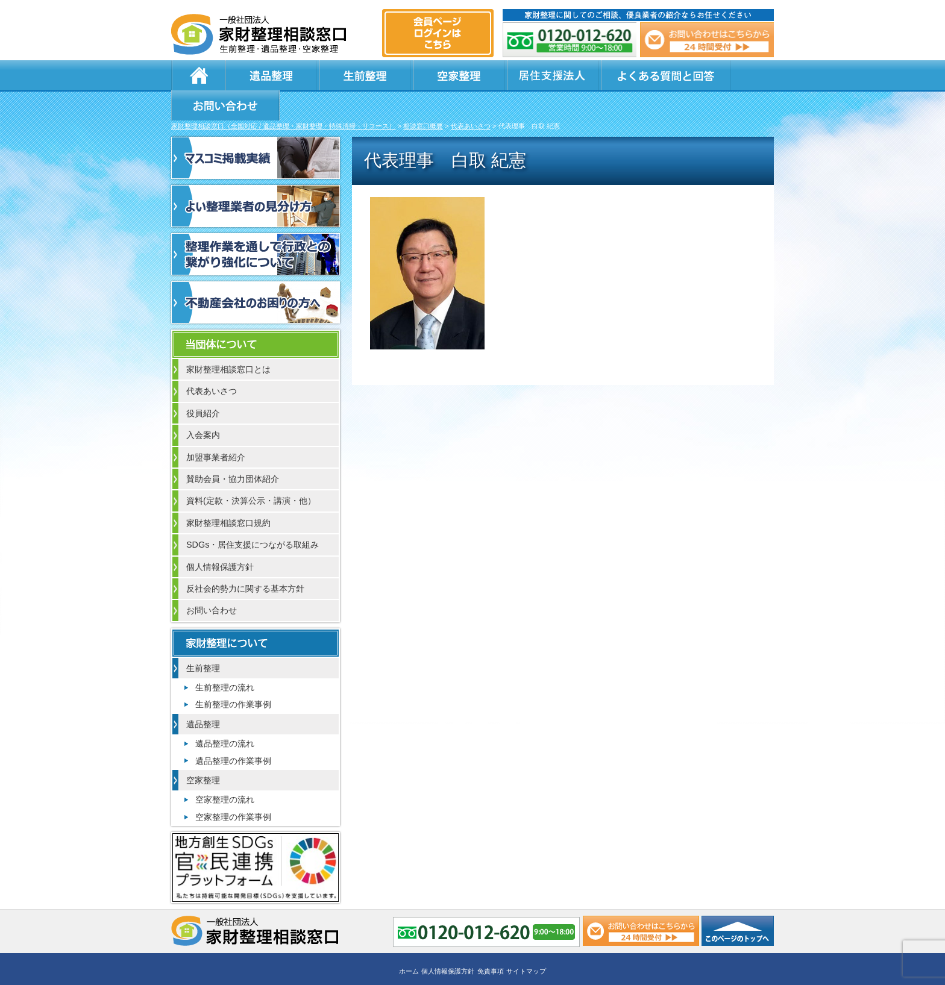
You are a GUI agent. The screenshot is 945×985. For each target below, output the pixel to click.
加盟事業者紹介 (215, 428)
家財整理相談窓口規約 (228, 494)
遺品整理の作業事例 (233, 732)
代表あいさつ (211, 362)
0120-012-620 (570, 39)
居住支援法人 (478, 75)
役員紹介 (203, 384)
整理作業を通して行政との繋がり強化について (255, 225)
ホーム (198, 75)
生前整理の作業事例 (233, 675)
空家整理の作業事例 (233, 788)
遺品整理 (261, 75)
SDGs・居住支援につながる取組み (252, 516)
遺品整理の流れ (224, 714)
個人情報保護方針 (220, 538)
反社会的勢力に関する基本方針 (245, 559)
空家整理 (406, 75)
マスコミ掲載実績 (255, 129)
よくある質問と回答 (588, 75)
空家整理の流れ (224, 770)
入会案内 (203, 406)
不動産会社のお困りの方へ (255, 273)
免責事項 (490, 941)
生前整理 (334, 75)
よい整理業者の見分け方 (255, 177)
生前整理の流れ (224, 658)
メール (706, 39)
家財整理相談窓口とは (228, 340)
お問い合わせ (715, 75)
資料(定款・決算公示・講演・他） (251, 472)
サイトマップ (526, 941)
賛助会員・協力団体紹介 (232, 450)
